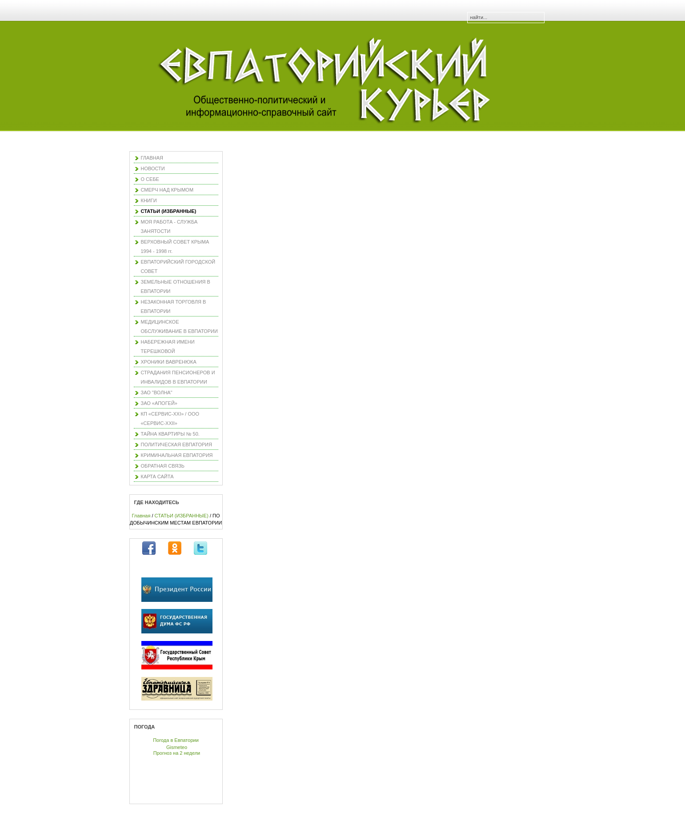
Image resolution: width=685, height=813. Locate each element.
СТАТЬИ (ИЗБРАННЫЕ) (181, 515)
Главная (141, 515)
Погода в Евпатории (176, 740)
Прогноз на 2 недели (176, 753)
